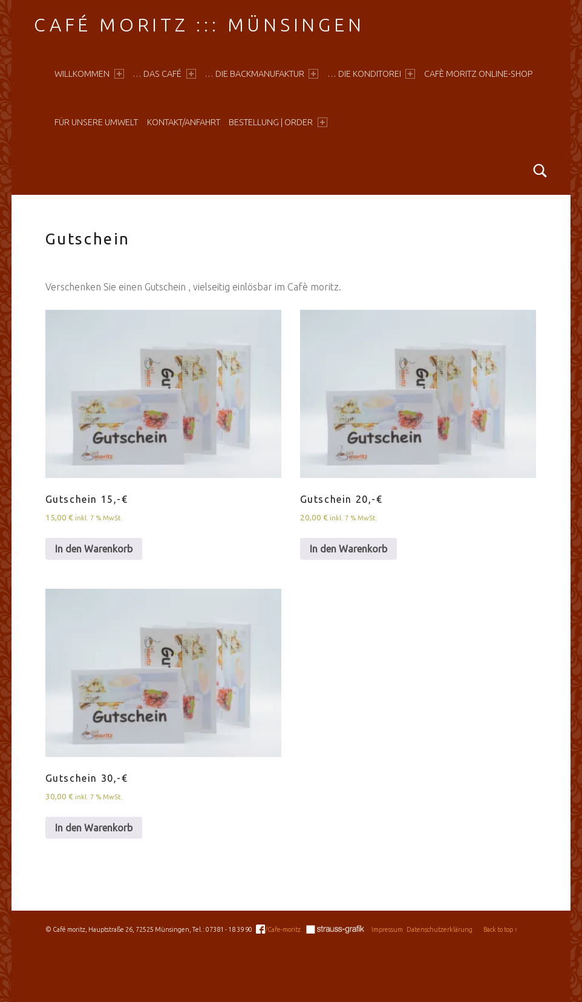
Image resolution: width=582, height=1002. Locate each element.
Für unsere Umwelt (96, 122)
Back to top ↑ (500, 929)
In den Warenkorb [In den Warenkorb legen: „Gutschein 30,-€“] (93, 827)
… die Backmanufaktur (261, 74)
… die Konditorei (371, 74)
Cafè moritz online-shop (478, 74)
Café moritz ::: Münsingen (199, 25)
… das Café (163, 74)
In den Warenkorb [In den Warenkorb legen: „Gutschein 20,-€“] (348, 548)
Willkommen (88, 74)
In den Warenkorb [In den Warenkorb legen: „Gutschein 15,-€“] (93, 548)
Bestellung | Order (278, 122)
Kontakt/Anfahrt (183, 122)
